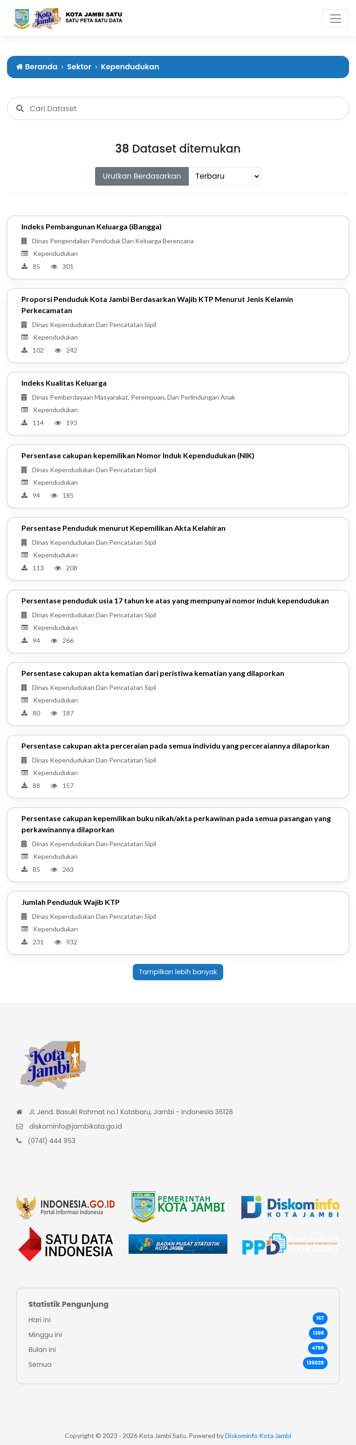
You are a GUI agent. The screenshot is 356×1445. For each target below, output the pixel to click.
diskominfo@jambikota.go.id (75, 1126)
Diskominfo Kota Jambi (258, 1435)
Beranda (37, 66)
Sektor (79, 66)
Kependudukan (130, 66)
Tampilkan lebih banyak (178, 972)
